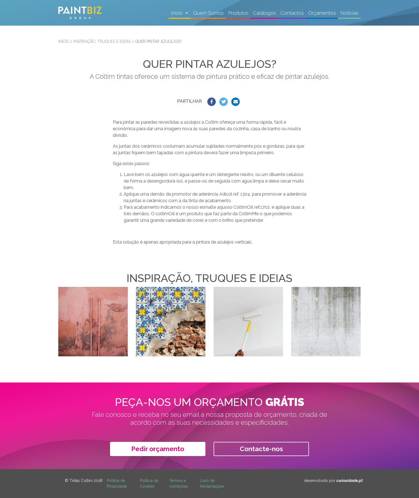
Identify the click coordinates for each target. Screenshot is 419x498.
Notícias (349, 13)
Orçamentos (322, 13)
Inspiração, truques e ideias (102, 41)
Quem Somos (208, 13)
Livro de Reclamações (212, 483)
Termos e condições (178, 483)
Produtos (238, 13)
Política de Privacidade (117, 483)
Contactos (292, 13)
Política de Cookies (149, 483)
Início (177, 13)
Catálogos (264, 13)
